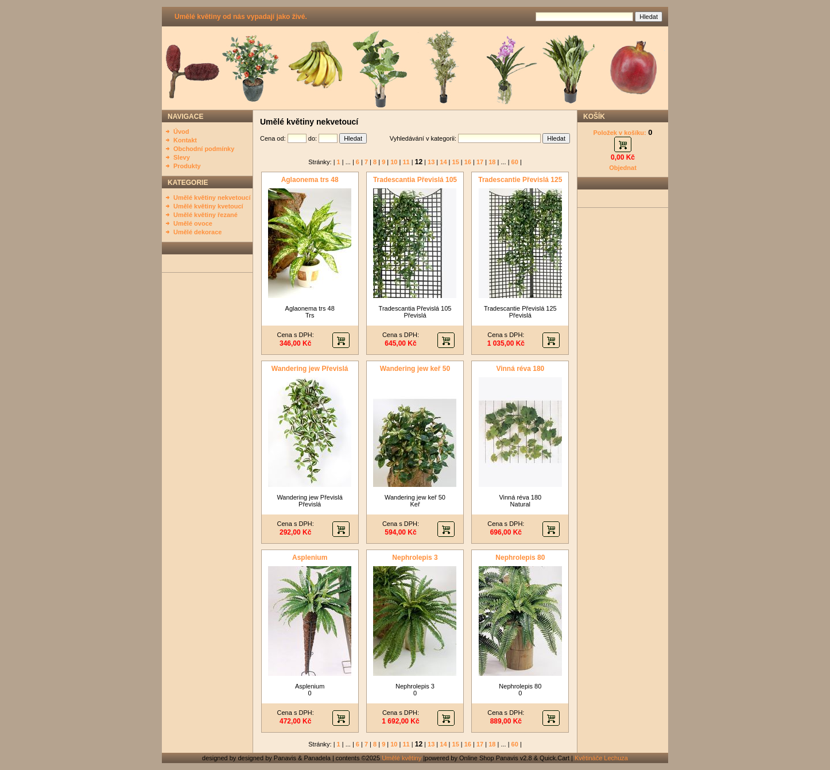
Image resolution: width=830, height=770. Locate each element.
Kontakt (185, 140)
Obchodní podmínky (203, 148)
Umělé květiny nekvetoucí (212, 197)
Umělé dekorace (197, 232)
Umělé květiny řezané (205, 214)
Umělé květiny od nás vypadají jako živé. (240, 17)
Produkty (187, 165)
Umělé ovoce (192, 223)
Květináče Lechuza (601, 757)
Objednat (623, 167)
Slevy (181, 157)
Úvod (181, 131)
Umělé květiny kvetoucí (208, 206)
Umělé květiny (401, 757)
